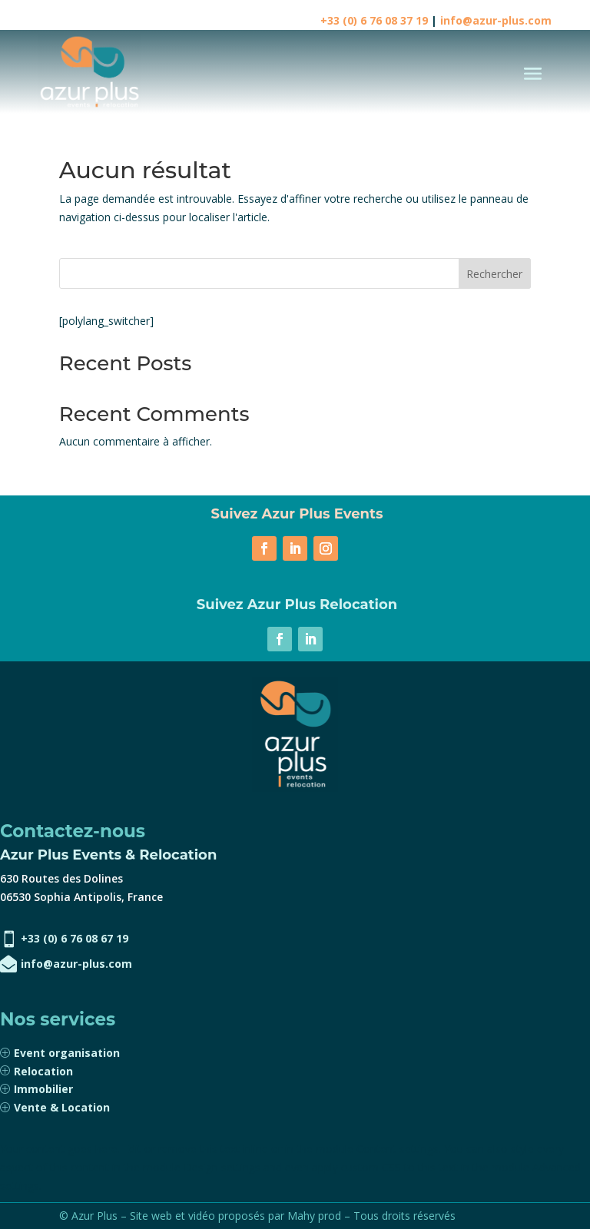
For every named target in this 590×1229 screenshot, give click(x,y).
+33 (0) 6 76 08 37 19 (374, 20)
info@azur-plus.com (496, 20)
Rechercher (494, 274)
